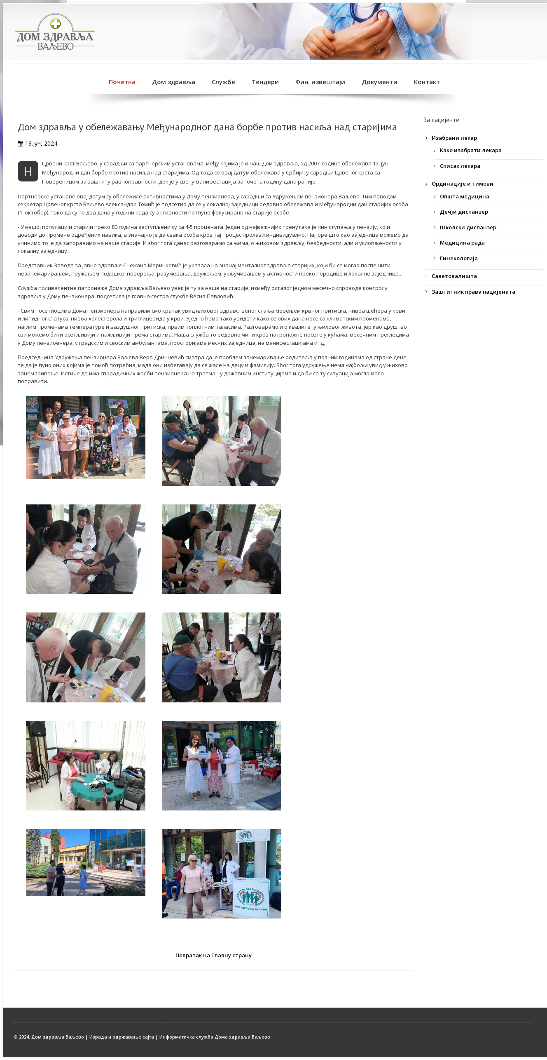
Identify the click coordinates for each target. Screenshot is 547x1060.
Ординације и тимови (462, 183)
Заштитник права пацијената (473, 291)
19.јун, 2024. (41, 143)
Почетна (122, 82)
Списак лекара (460, 166)
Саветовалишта (454, 276)
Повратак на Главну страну (213, 955)
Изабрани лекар (454, 137)
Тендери (265, 82)
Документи (379, 82)
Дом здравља (173, 82)
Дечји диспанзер (464, 211)
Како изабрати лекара (471, 150)
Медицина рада (462, 242)
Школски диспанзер (468, 227)
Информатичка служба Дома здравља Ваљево (214, 1037)
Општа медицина (464, 196)
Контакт (427, 82)
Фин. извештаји (320, 82)
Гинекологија (459, 258)
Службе (223, 82)
